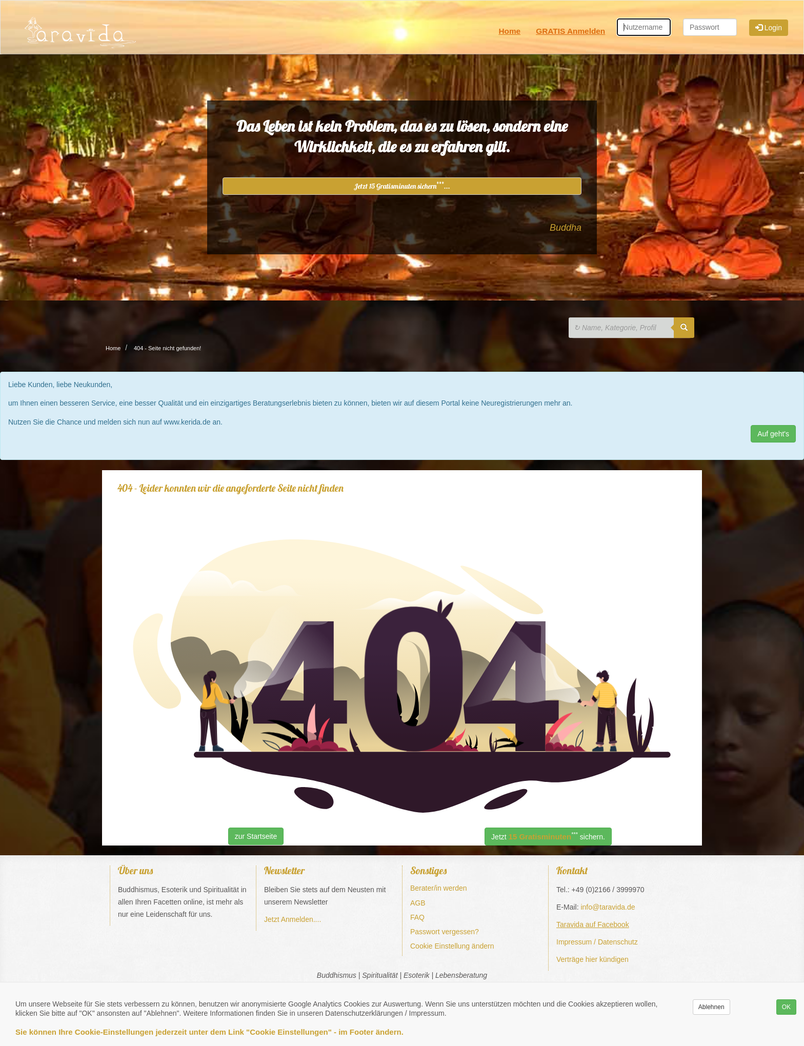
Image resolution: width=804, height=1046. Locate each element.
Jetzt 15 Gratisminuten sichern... (402, 185)
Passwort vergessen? (444, 932)
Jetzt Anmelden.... (292, 919)
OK (786, 1007)
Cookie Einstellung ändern (452, 946)
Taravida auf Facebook (592, 924)
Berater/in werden (438, 888)
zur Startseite (256, 836)
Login (768, 28)
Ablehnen (711, 1007)
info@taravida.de (607, 907)
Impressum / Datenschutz (597, 942)
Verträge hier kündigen (592, 959)
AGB (418, 903)
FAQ (417, 917)
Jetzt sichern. (548, 836)
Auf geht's (773, 434)
